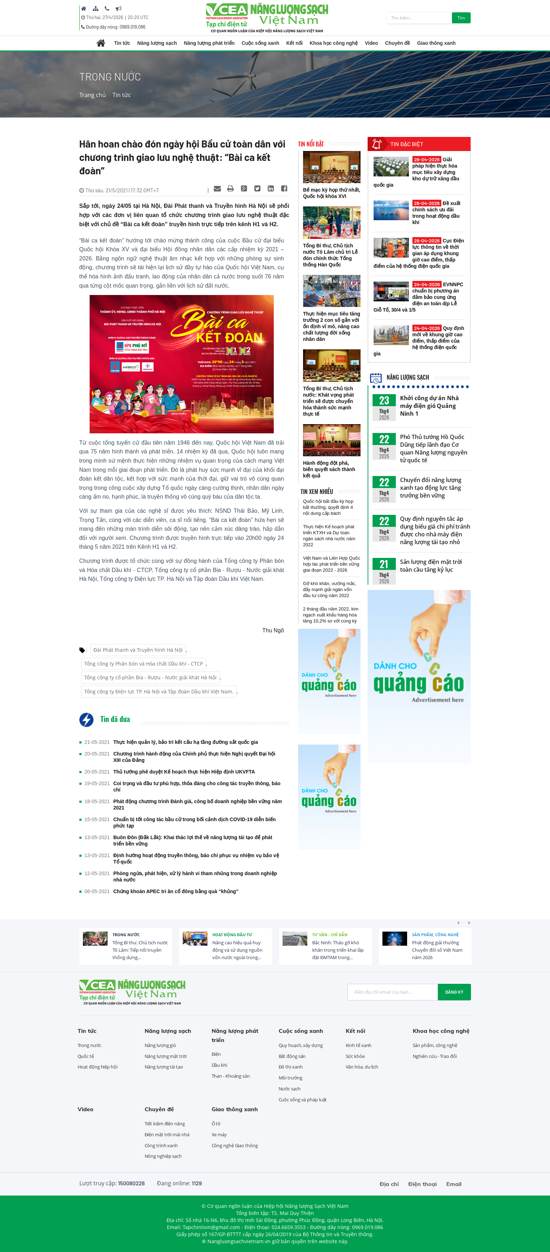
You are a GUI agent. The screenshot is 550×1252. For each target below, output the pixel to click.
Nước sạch (290, 1088)
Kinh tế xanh (359, 1045)
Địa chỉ (389, 1183)
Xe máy (219, 1134)
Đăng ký (454, 992)
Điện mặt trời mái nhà (167, 1134)
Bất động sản (292, 1056)
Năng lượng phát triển (209, 43)
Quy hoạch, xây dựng (301, 1045)
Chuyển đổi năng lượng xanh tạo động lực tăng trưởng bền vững (430, 487)
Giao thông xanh (436, 43)
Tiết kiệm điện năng (165, 1123)
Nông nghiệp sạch (163, 1156)
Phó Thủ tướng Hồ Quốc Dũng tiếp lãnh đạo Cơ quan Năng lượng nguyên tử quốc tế (433, 448)
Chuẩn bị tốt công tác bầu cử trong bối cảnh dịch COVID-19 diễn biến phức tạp (194, 823)
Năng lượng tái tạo (164, 1067)
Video (371, 43)
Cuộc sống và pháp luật (303, 1099)
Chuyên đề (397, 43)
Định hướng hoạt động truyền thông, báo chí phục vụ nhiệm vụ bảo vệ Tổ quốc (196, 859)
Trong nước (126, 934)
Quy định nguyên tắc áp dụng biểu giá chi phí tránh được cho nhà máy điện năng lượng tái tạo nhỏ (435, 530)
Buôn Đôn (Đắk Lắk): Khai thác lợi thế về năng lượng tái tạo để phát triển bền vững (192, 841)
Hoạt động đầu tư (232, 934)
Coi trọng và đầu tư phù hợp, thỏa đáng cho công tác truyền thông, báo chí (196, 787)
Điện (216, 1054)
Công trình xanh (161, 1145)
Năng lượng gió (160, 1045)
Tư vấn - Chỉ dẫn (329, 934)
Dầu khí (219, 1065)
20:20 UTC (138, 17)
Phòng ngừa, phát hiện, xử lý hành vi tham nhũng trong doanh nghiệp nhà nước (195, 877)
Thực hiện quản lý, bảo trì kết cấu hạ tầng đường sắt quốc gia (185, 742)
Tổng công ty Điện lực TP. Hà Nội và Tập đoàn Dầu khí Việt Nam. (159, 691)
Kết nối (294, 43)
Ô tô (216, 1123)
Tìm (461, 18)
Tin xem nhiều (317, 491)
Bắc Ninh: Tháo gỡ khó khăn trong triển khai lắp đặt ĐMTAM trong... (338, 950)
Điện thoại (422, 1183)
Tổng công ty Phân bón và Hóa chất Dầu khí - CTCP (143, 663)
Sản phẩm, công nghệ (435, 934)
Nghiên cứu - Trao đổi (435, 1056)
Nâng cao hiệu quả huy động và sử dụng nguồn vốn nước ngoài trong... (237, 950)
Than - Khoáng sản (231, 1076)
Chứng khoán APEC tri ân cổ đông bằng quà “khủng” (175, 891)
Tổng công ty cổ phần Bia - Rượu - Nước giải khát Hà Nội (150, 677)
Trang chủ (92, 95)
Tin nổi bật (311, 144)
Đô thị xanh (291, 1067)
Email (453, 1183)
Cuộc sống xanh (260, 43)
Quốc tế (86, 1056)
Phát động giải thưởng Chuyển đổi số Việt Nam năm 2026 (437, 950)
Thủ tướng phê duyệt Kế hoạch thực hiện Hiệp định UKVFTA (184, 772)
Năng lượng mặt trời (166, 1056)
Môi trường (290, 1078)
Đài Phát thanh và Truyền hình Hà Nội (138, 649)
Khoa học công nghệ (334, 43)
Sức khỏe (355, 1056)
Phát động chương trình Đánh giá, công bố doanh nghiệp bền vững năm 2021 (197, 805)
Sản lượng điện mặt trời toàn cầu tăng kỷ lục (431, 565)
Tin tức (122, 43)
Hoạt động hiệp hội (97, 1067)
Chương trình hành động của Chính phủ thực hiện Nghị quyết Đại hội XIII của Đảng (194, 757)
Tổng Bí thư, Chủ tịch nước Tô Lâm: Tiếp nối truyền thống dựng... (140, 950)
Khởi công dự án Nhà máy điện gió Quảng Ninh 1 (429, 405)
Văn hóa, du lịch (362, 1067)
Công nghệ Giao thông (235, 1145)
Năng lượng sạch (157, 43)
